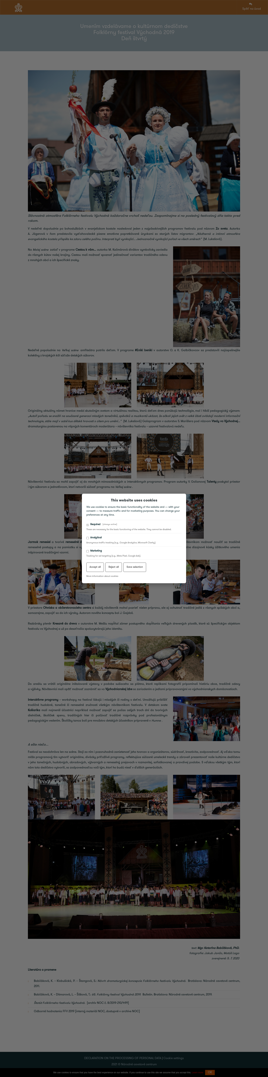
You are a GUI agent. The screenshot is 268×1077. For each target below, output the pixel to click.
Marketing (94, 551)
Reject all (114, 567)
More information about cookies (102, 576)
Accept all (95, 567)
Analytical (94, 537)
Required (101, 524)
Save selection (135, 567)
